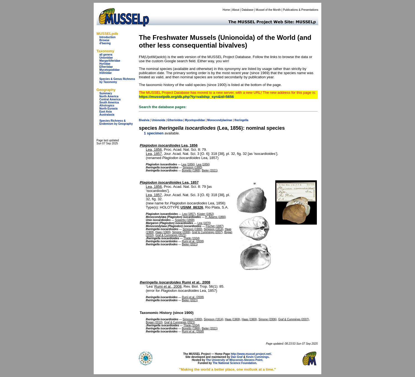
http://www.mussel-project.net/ (251, 353)
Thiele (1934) (191, 238)
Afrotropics (106, 105)
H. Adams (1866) (215, 217)
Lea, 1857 (154, 154)
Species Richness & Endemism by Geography (116, 122)
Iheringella (241, 120)
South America (109, 102)
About (235, 9)
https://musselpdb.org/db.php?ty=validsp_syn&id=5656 (186, 97)
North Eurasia (108, 108)
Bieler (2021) (210, 170)
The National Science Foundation (234, 363)
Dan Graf (237, 356)
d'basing (105, 43)
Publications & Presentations (300, 9)
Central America (109, 99)
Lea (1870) (204, 223)
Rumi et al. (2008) (193, 241)
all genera (105, 54)
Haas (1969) (162, 232)
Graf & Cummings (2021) (170, 235)
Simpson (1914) (213, 229)
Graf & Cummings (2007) (207, 232)
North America (108, 96)
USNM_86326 (191, 207)
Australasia (106, 114)
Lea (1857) (188, 213)
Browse (104, 40)
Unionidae (106, 57)
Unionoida (158, 120)
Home (226, 9)
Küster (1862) (205, 213)
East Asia (105, 111)
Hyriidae (104, 63)
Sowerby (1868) (185, 220)
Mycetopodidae (109, 69)
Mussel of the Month (268, 9)
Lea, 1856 (169, 145)
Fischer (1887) (214, 226)
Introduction (107, 37)
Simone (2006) (181, 232)
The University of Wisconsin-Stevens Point (234, 360)
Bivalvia (144, 120)
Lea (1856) (188, 164)
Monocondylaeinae (219, 120)
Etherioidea (174, 120)
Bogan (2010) (154, 322)
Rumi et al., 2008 (175, 282)
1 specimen (154, 133)
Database (248, 9)
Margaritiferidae (109, 60)
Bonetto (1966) (191, 170)
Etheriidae (106, 66)
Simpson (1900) (192, 167)
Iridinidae (105, 72)
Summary (105, 93)
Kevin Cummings (257, 356)
